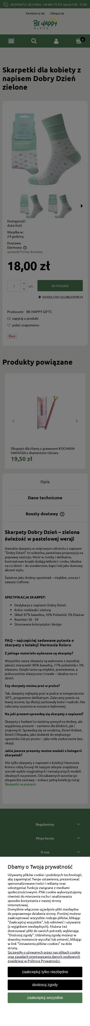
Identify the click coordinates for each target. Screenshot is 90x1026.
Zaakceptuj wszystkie (45, 998)
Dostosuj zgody (45, 985)
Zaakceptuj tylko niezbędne (45, 972)
